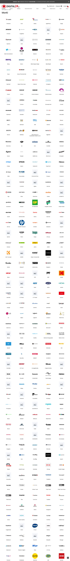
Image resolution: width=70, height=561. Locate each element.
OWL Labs (8, 381)
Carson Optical (35, 97)
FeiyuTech (48, 169)
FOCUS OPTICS (35, 179)
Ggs (8, 199)
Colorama (61, 97)
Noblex (8, 361)
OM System (61, 361)
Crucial (61, 107)
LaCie (48, 290)
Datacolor (35, 117)
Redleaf (21, 422)
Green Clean (61, 210)
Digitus (61, 138)
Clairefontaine (48, 97)
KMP (48, 280)
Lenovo (61, 300)
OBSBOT (35, 361)
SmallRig (35, 462)
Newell (8, 351)
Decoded (62, 117)
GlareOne (35, 199)
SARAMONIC (48, 442)
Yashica (61, 553)
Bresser (35, 77)
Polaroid (22, 401)
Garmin (48, 189)
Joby (61, 250)
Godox (48, 199)
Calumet (35, 87)
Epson (21, 169)
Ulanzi (35, 513)
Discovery (8, 149)
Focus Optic (21, 179)
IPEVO (21, 250)
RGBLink (61, 422)
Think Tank (48, 492)
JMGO (48, 250)
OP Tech (22, 371)
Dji (21, 149)
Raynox (61, 412)
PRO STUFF (61, 401)
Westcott (8, 553)
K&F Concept (8, 260)
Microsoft (48, 331)
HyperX (61, 230)
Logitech (35, 321)
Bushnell (8, 87)
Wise (35, 553)
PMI (61, 391)
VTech (35, 533)
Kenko (8, 270)
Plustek (48, 391)
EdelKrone (35, 159)
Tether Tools (35, 492)
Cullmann (8, 117)
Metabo (35, 331)
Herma (8, 230)
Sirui (22, 462)
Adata (35, 27)
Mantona (8, 331)
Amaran (8, 37)
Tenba (21, 492)
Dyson (8, 159)
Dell (35, 128)
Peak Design (48, 381)
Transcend (8, 513)
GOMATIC (61, 199)
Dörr (35, 149)
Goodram (8, 210)
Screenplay (61, 442)
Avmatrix (62, 47)
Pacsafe (22, 381)
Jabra (35, 250)
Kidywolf (22, 270)
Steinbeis (35, 472)
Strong (48, 472)
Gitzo (22, 199)
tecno (8, 492)
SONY (48, 462)
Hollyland (48, 230)
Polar (8, 401)
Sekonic (35, 452)
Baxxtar (35, 57)
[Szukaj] (31, 6)
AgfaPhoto (48, 27)
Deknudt (22, 128)
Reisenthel (48, 422)
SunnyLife (8, 482)
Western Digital (21, 553)
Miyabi (21, 341)
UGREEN (21, 513)
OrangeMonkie (35, 371)
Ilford (22, 240)
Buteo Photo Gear (22, 87)
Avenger (48, 47)
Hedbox (61, 220)
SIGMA (8, 462)
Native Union (61, 341)
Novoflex (22, 361)
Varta (8, 523)
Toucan (61, 502)
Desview (61, 128)
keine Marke (61, 260)
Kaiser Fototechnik (35, 260)
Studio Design (61, 472)
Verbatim (35, 523)
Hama (35, 220)
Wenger (61, 543)
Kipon (8, 280)
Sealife (21, 452)
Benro (21, 67)
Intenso (8, 250)
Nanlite (35, 341)
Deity (8, 128)
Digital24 (48, 138)
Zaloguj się (59, 6)
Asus (22, 47)
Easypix (21, 159)
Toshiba (48, 502)
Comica (21, 107)
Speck (61, 462)
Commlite (35, 107)
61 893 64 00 (50, 6)
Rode (35, 432)
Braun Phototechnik (21, 77)
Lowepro (48, 321)
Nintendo (48, 351)
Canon (8, 97)
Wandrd (35, 543)
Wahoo (48, 533)
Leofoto (35, 311)
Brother (61, 77)
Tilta (22, 502)
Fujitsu (35, 189)
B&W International (8, 57)
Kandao (48, 260)
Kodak (61, 280)
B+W (22, 57)
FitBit (8, 179)
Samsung (62, 432)
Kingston (48, 270)
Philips (21, 391)
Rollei (48, 432)
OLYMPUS (48, 361)
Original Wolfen (48, 371)
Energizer (62, 159)
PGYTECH (8, 391)
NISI (61, 351)
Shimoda (48, 452)
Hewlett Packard (21, 230)
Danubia (22, 117)
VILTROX (48, 523)
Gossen (21, 210)
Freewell (8, 189)
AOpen (61, 37)
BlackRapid (48, 67)
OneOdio (8, 371)
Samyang (8, 442)
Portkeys (48, 401)
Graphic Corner (48, 210)
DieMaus (22, 138)
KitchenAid (21, 280)
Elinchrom (48, 159)
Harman (48, 220)
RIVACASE (22, 432)
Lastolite (8, 300)
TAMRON (48, 482)
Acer (22, 27)
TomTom (35, 502)
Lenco (48, 300)
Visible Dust (61, 523)
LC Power (22, 300)
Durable (48, 149)
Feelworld (35, 169)
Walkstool (8, 543)
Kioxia (61, 270)
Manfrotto (61, 321)
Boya (8, 77)
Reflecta (35, 422)
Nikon (21, 351)
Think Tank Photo (61, 492)
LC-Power (35, 300)
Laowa (61, 290)
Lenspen (22, 311)
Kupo (35, 290)
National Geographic (48, 341)
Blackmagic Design (35, 67)
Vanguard (48, 513)
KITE (35, 280)
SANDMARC (34, 442)
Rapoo (48, 412)
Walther (22, 543)
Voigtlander (8, 533)
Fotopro (48, 179)
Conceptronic (48, 107)
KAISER (21, 260)
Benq (8, 67)
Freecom (62, 179)
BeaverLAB (48, 57)
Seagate (8, 452)
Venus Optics (22, 523)
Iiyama (8, 240)
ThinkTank (8, 502)
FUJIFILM (22, 189)
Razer (8, 422)
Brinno (48, 77)
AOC (48, 37)
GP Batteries (35, 210)
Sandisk (21, 442)
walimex (61, 533)
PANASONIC (35, 381)
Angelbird (22, 37)
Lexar (61, 311)
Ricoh (8, 432)
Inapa (35, 240)
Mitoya (8, 341)
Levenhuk (48, 311)
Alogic (61, 27)
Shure (61, 452)
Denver (48, 128)
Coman (8, 107)
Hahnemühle (22, 220)
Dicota (8, 138)
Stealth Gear (22, 472)
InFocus (48, 240)
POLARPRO (35, 401)
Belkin (61, 57)
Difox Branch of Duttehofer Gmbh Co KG (35, 139)
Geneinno (61, 189)
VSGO (21, 533)
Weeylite (48, 543)
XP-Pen (48, 553)
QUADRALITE (35, 412)
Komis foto (8, 290)
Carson (21, 97)
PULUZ (21, 412)
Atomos (35, 47)
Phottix (35, 391)
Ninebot (35, 351)
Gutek (8, 220)
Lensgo (8, 311)
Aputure (8, 47)
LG (8, 321)
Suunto (21, 482)
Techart (61, 482)
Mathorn (22, 331)
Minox (61, 331)
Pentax (61, 381)
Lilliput (21, 321)
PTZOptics (8, 412)
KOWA (21, 290)
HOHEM (35, 230)
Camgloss (48, 87)
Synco (35, 482)
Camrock (62, 87)
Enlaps (8, 169)
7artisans (8, 27)
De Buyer (48, 117)
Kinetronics (35, 270)
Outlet (61, 371)
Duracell (61, 149)
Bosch (61, 67)
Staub (8, 472)
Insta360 (61, 240)
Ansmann (35, 37)
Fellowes (61, 169)
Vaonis (61, 513)
